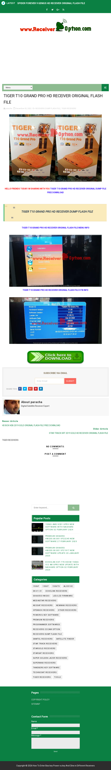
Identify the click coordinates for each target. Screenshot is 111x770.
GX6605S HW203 (41, 596)
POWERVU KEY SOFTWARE (46, 615)
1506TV (56, 586)
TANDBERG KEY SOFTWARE (46, 668)
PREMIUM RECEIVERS (43, 620)
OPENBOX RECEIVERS (43, 610)
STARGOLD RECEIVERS (44, 648)
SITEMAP (35, 704)
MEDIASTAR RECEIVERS (44, 601)
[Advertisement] (55, 59)
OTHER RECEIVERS (67, 610)
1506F (36, 586)
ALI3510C (68, 586)
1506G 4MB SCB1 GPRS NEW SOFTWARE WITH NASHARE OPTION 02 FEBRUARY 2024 (59, 527)
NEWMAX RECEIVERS (66, 605)
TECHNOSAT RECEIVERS (45, 672)
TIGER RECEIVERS (69, 108)
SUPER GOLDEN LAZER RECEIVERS (50, 658)
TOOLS (57, 677)
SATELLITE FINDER (65, 639)
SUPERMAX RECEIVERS (44, 663)
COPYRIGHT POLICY (40, 699)
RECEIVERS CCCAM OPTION (46, 629)
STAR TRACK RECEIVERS (45, 644)
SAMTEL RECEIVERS (43, 639)
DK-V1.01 (37, 591)
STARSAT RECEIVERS (43, 653)
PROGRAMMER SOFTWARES (46, 625)
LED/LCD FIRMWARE (63, 596)
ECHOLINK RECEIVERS (56, 591)
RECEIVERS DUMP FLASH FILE (47, 108)
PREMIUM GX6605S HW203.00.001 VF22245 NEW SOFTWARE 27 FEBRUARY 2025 (61, 538)
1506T (46, 586)
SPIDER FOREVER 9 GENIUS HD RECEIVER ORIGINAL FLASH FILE (51, 3)
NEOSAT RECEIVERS (43, 605)
